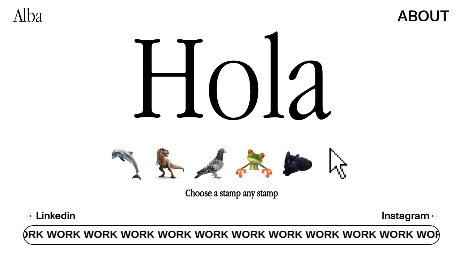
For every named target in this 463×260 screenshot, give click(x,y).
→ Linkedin (49, 215)
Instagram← (411, 215)
